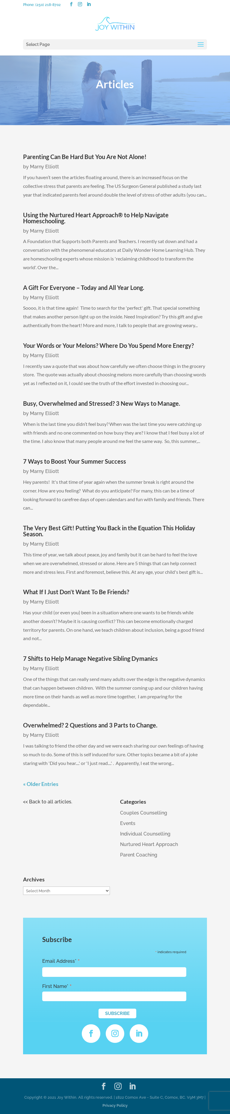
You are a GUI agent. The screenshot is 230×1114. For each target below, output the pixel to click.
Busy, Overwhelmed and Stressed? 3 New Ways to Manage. (101, 403)
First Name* (57, 986)
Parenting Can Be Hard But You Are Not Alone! (84, 156)
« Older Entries (40, 784)
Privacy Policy (115, 1105)
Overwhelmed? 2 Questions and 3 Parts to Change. (90, 725)
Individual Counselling (145, 834)
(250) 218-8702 (48, 5)
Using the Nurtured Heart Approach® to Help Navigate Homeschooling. (96, 217)
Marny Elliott (44, 167)
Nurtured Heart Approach (149, 844)
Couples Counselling (143, 813)
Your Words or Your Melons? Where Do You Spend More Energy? (108, 345)
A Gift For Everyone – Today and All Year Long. (83, 287)
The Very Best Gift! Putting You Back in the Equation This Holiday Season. (109, 530)
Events (127, 823)
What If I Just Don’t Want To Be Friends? (76, 591)
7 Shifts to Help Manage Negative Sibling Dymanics (90, 658)
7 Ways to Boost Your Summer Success (74, 461)
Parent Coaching (138, 855)
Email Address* (61, 961)
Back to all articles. (50, 802)
